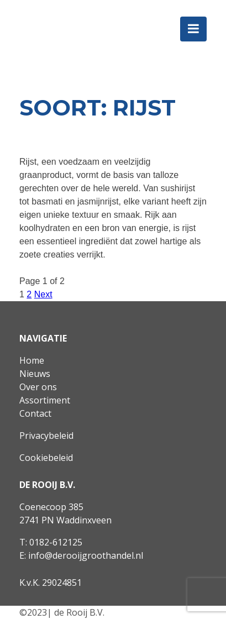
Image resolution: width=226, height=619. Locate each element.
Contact (35, 413)
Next (43, 294)
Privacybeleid (46, 435)
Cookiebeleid (46, 458)
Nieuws (34, 374)
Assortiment (44, 400)
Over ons (38, 387)
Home (31, 360)
